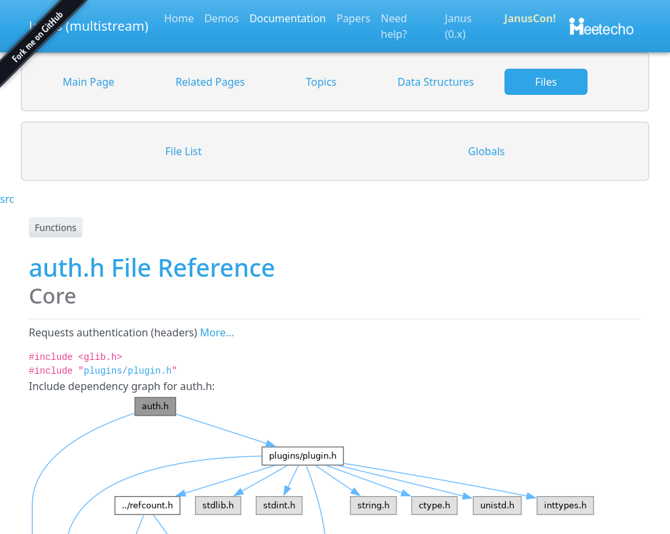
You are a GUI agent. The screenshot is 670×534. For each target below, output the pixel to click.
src (7, 199)
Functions (56, 227)
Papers (353, 18)
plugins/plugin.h (127, 371)
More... (217, 332)
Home (179, 18)
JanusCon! (530, 18)
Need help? (394, 26)
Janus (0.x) (458, 26)
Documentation (287, 18)
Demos (221, 18)
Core (53, 295)
